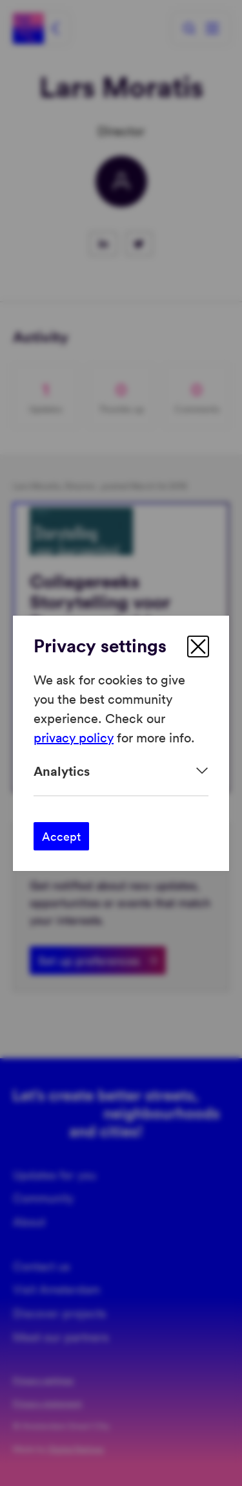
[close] (198, 646)
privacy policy (74, 737)
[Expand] (121, 771)
